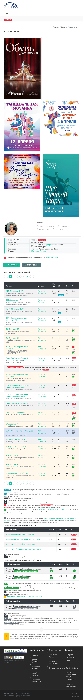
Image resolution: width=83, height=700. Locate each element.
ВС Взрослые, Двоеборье (16, 446)
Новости (35, 655)
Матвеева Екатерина (39, 251)
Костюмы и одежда (53, 655)
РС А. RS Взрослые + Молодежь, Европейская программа (18, 386)
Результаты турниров (35, 667)
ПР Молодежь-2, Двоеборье (17, 473)
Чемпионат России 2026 (36, 680)
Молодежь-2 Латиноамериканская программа (24, 549)
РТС (68, 663)
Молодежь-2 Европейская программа (20, 544)
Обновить (12, 264)
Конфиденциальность (57, 668)
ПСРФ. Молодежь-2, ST (15, 309)
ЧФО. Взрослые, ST (13, 300)
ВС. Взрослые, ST (12, 329)
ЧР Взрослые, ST (12, 464)
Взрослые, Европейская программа (20, 534)
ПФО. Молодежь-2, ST (14, 291)
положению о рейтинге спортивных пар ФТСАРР (54, 509)
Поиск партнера (55, 650)
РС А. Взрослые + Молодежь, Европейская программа (17, 395)
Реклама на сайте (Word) (53, 662)
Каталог (64, 27)
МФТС (69, 660)
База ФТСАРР (31, 265)
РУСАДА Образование (71, 685)
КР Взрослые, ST (12, 424)
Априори (47, 244)
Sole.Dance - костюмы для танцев (71, 675)
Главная (56, 27)
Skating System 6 (72, 668)
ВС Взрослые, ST (12, 455)
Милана (41, 223)
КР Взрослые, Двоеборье (16, 412)
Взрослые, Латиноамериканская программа (23, 539)
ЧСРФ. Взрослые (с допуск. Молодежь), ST (16, 319)
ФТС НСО (70, 658)
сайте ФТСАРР (52, 258)
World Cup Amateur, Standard (17, 358)
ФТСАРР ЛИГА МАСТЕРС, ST (17, 440)
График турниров (34, 661)
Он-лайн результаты (35, 674)
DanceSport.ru (72, 679)
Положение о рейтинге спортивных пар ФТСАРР (25, 597)
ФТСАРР (70, 655)
